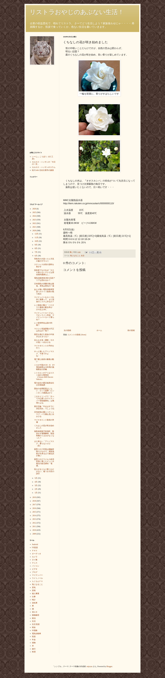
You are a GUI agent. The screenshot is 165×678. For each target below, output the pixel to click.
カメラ (34, 557)
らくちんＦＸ (37, 581)
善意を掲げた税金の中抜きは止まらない (44, 335)
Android (35, 544)
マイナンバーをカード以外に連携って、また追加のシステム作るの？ (44, 299)
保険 (34, 643)
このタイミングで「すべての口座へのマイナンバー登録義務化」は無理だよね (44, 400)
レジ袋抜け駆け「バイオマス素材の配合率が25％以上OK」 (44, 307)
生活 (82, 256)
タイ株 (34, 560)
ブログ (34, 572)
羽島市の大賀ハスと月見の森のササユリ (44, 260)
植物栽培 (35, 615)
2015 (34, 512)
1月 (36, 493)
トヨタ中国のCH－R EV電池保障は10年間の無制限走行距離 (44, 367)
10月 (37, 241)
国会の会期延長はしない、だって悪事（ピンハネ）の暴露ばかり (44, 391)
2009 (34, 534)
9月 (36, 245)
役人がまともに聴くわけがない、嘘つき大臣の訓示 (44, 471)
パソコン (35, 566)
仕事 (34, 597)
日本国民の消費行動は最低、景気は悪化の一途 (44, 285)
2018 (34, 501)
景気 (34, 587)
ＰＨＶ (34, 551)
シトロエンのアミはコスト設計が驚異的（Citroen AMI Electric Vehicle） (44, 376)
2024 (34, 216)
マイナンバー (37, 575)
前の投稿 (131, 330)
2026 (34, 209)
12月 (37, 234)
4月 (36, 482)
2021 (34, 227)
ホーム (99, 330)
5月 (36, 478)
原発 (34, 590)
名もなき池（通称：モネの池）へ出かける (44, 341)
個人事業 (35, 594)
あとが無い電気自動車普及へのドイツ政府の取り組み (44, 291)
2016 (34, 508)
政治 (34, 618)
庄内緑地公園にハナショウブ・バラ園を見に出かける (44, 414)
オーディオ (36, 554)
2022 (34, 223)
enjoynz (89, 666)
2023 (34, 220)
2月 (36, 489)
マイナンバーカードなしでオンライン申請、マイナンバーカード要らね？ (44, 316)
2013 (34, 519)
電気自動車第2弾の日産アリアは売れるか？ (44, 279)
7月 (36, 252)
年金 (34, 640)
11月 (37, 238)
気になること (75, 256)
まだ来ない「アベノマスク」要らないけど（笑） (44, 443)
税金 (34, 627)
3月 (36, 485)
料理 (34, 652)
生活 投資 (36, 624)
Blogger (109, 666)
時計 (34, 600)
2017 (34, 505)
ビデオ (34, 569)
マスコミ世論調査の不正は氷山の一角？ (44, 330)
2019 (34, 497)
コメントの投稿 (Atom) (77, 335)
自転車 (34, 603)
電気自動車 (36, 634)
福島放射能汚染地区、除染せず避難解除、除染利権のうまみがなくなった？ (44, 434)
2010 (34, 530)
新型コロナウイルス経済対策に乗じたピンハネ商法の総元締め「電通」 (44, 462)
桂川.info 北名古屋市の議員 (43, 170)
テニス (34, 563)
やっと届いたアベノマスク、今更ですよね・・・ (44, 353)
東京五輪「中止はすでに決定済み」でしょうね (44, 407)
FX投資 (35, 547)
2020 (34, 231)
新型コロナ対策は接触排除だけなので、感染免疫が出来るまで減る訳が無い (44, 452)
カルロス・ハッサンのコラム (43, 167)
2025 (34, 212)
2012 (34, 523)
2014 (34, 515)
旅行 (34, 649)
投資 (34, 636)
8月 (36, 248)
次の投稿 (67, 330)
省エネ (34, 612)
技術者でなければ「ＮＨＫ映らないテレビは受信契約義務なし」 (44, 272)
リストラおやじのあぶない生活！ (77, 12)
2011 (34, 526)
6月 (36, 256)
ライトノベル (37, 578)
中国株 (34, 630)
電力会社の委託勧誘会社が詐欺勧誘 (44, 384)
